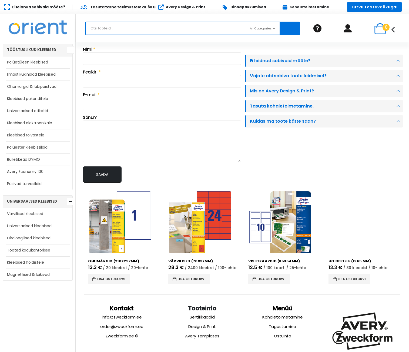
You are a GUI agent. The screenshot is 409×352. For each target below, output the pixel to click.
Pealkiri (92, 72)
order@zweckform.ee (121, 326)
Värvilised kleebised (25, 213)
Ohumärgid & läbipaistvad (31, 86)
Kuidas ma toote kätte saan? (283, 121)
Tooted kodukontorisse (28, 250)
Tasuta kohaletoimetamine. (282, 106)
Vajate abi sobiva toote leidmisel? (288, 76)
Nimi (89, 49)
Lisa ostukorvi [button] (111, 279)
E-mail (91, 95)
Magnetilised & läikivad (28, 274)
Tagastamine (282, 326)
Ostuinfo (282, 335)
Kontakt (122, 308)
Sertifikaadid (202, 316)
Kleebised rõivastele (25, 135)
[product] (125, 222)
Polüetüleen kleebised (27, 62)
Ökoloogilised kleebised (29, 238)
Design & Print (202, 326)
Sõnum (90, 117)
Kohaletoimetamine (282, 316)
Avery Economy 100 (25, 171)
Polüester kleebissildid (27, 147)
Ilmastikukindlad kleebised (31, 74)
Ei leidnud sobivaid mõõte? (280, 61)
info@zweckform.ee (122, 316)
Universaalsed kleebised (29, 226)
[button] (374, 7)
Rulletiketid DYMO (23, 159)
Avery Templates (202, 335)
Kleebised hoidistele (25, 262)
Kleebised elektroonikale (29, 123)
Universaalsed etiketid (27, 110)
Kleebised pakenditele (27, 98)
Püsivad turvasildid (24, 183)
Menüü (283, 308)
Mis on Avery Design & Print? (282, 91)
